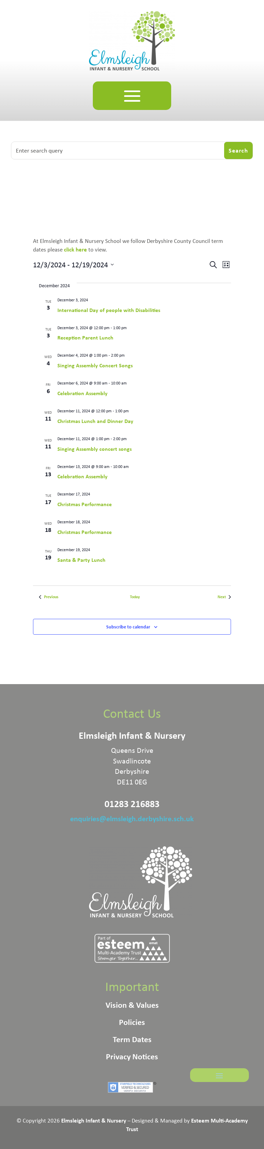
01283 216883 (132, 803)
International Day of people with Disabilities (108, 310)
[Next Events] (224, 597)
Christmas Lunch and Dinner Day (95, 421)
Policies (132, 1023)
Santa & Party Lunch (81, 560)
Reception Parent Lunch (85, 337)
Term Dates (132, 1040)
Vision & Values (132, 1006)
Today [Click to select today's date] (135, 597)
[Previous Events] (48, 597)
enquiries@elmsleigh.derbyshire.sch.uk (132, 818)
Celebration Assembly (82, 393)
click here (76, 249)
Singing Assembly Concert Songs (95, 365)
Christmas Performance (84, 504)
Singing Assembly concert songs (94, 449)
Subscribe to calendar (128, 626)
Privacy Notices (132, 1057)
